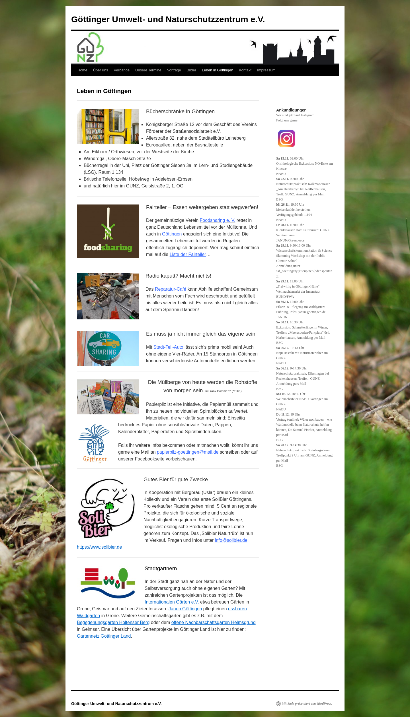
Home (82, 70)
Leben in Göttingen (217, 70)
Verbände (122, 70)
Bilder (191, 70)
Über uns (100, 70)
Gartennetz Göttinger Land (104, 636)
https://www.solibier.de (99, 547)
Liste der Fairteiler (188, 254)
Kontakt (245, 70)
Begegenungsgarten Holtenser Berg (113, 622)
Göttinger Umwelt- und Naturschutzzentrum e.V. (168, 19)
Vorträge (174, 70)
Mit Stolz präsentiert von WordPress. (307, 704)
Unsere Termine (148, 70)
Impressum (266, 70)
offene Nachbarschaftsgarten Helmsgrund (213, 622)
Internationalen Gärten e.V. (172, 602)
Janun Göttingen (185, 608)
